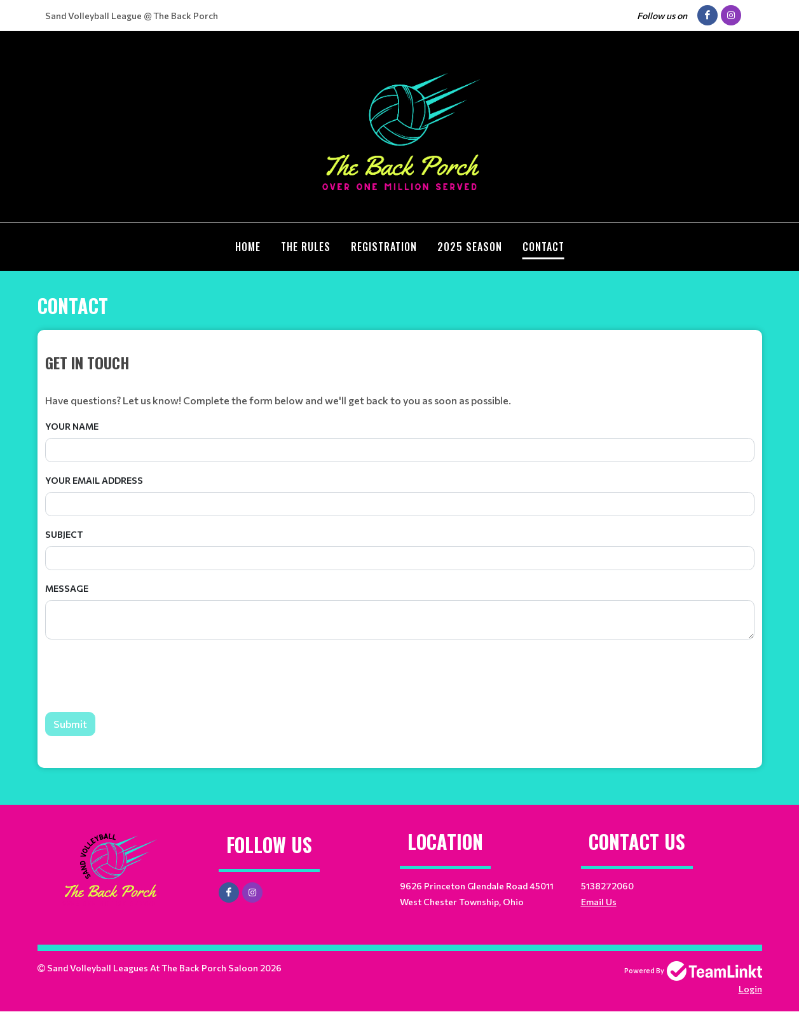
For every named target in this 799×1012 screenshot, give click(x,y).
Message (66, 588)
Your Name (72, 426)
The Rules (306, 246)
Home (248, 246)
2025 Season (469, 246)
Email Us (599, 901)
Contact (543, 246)
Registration (384, 246)
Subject (64, 534)
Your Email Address (94, 480)
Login (750, 988)
